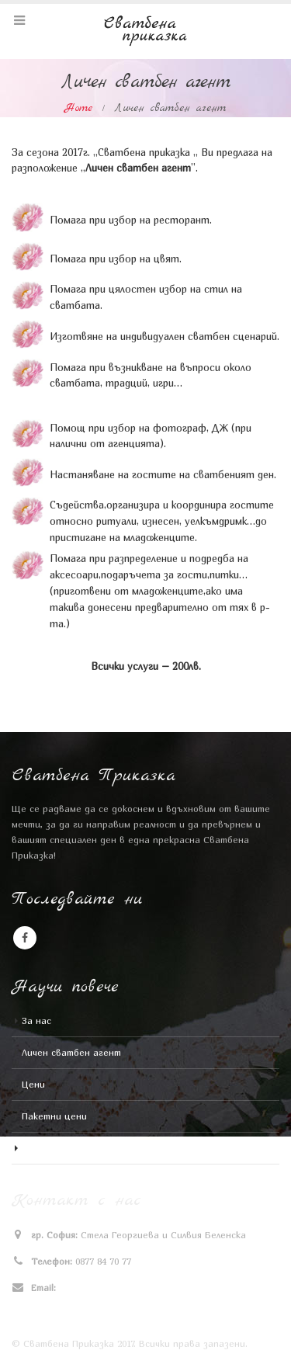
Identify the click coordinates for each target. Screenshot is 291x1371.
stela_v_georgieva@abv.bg (115, 1287)
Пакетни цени (54, 1116)
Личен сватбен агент (71, 1052)
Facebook (24, 937)
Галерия (39, 1148)
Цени (33, 1084)
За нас (36, 1020)
